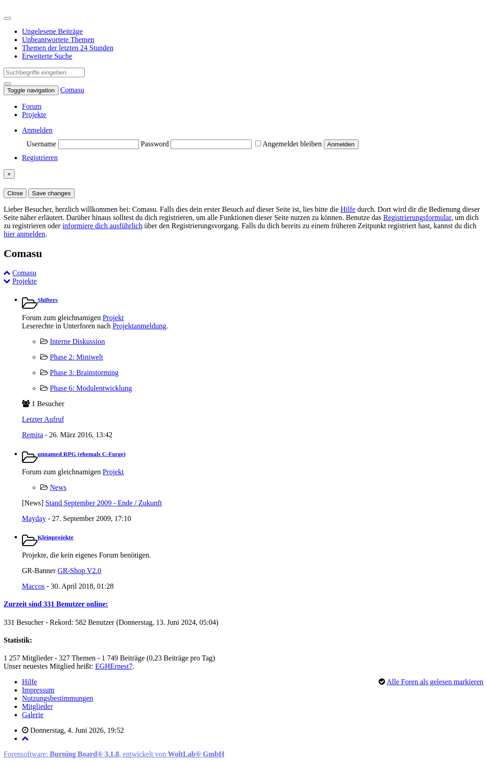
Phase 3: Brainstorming (84, 372)
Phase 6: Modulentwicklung (91, 388)
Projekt (112, 318)
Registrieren (40, 157)
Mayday (34, 518)
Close (15, 193)
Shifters (47, 299)
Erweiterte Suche (47, 56)
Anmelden (37, 130)
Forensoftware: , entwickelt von (114, 754)
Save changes (51, 193)
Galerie (32, 715)
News (58, 487)
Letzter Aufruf (43, 419)
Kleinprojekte (55, 537)
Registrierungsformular (417, 217)
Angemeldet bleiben (288, 144)
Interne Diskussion (77, 341)
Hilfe (348, 209)
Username (41, 144)
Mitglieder (37, 706)
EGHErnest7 (114, 666)
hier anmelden (24, 234)
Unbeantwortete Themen (58, 39)
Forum (32, 106)
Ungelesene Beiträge (52, 31)
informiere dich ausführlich (102, 226)
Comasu (72, 90)
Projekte (34, 114)
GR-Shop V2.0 (80, 570)
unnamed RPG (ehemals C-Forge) (81, 454)
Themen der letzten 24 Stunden (67, 48)
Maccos (33, 586)
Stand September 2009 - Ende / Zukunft (103, 503)
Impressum (38, 690)
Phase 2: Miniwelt (76, 357)
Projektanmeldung (139, 326)
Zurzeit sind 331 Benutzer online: (56, 604)
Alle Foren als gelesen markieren (435, 682)
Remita (32, 435)
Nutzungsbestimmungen (57, 698)
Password (155, 144)
